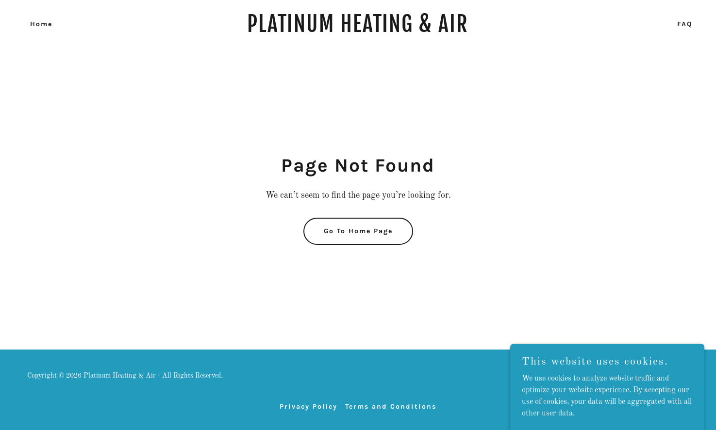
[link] (358, 30)
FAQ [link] (685, 24)
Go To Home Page (358, 231)
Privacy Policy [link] (308, 406)
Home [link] (41, 24)
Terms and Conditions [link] (390, 406)
